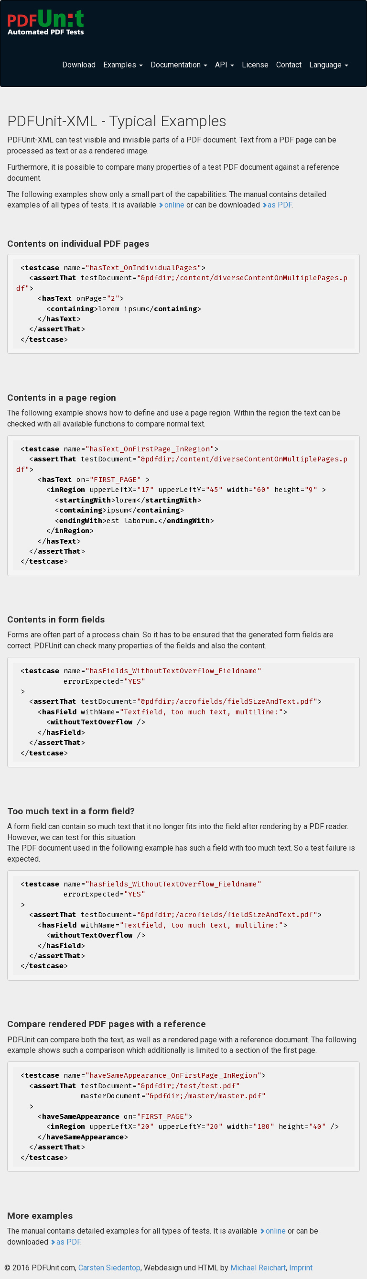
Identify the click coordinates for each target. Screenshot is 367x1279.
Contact (289, 64)
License (255, 64)
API (224, 64)
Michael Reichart (258, 1267)
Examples (123, 64)
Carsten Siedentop (109, 1267)
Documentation (179, 64)
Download (79, 64)
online (174, 204)
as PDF (279, 204)
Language (328, 64)
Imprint (301, 1267)
